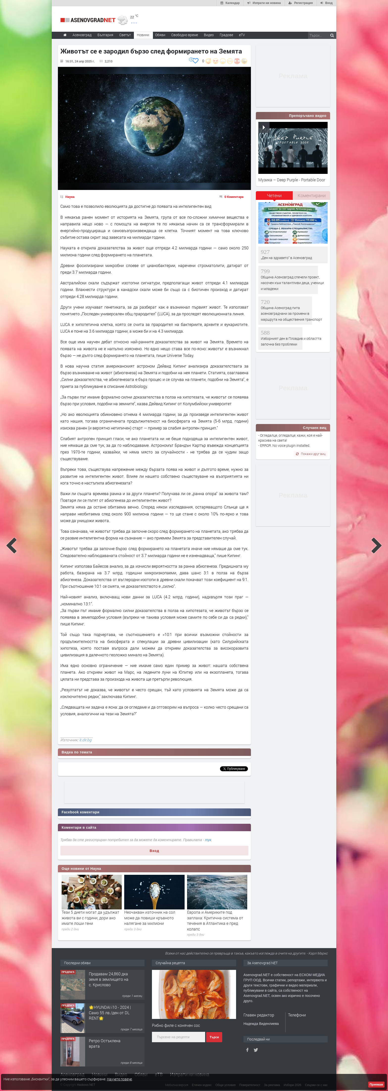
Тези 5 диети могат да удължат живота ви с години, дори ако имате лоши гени (90, 917)
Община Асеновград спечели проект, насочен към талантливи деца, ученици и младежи (292, 283)
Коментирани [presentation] (312, 195)
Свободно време (184, 34)
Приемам (376, 1084)
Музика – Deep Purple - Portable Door (291, 179)
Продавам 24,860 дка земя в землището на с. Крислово (108, 979)
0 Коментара (233, 196)
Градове (226, 34)
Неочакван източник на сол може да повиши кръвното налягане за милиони (149, 917)
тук (208, 840)
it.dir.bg (85, 739)
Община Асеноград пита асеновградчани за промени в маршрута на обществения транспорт (291, 313)
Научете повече (119, 1079)
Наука (69, 196)
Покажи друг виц (310, 454)
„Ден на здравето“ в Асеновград (286, 257)
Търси (214, 1037)
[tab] (274, 197)
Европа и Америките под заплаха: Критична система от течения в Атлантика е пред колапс (215, 920)
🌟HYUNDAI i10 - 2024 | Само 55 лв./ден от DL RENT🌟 (110, 1013)
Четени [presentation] (274, 195)
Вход (154, 851)
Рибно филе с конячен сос (176, 1025)
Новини (143, 34)
